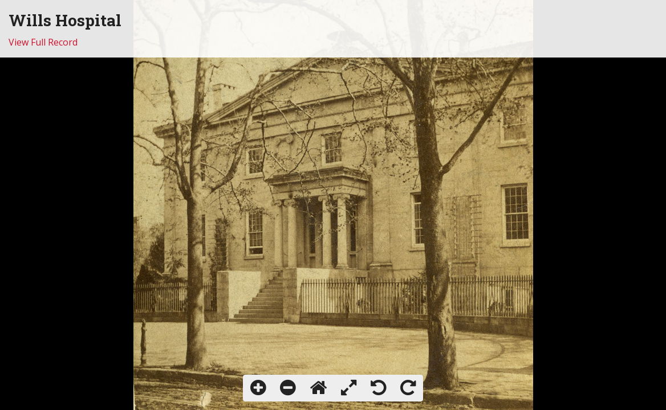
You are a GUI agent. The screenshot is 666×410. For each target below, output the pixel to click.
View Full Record (43, 42)
